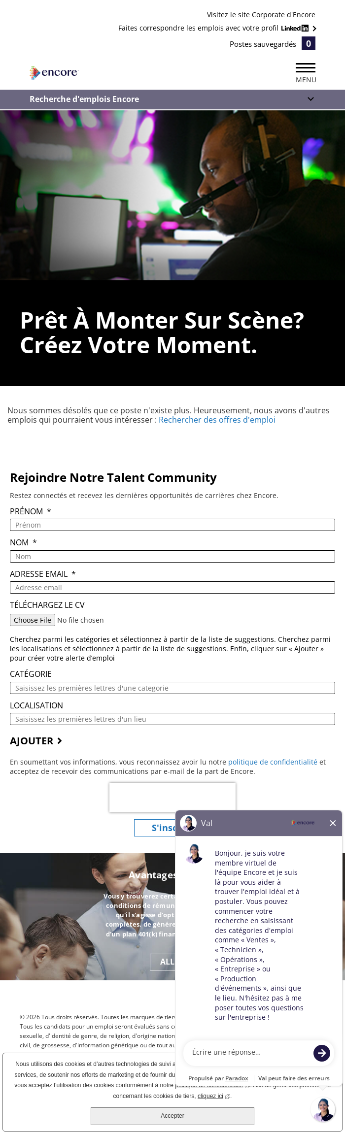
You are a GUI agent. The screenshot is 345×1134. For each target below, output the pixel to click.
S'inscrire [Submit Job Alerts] (172, 828)
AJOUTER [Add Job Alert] (31, 740)
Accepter (172, 1115)
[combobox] (172, 719)
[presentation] (172, 797)
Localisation (36, 705)
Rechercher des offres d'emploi (217, 419)
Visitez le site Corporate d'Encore (261, 14)
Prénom (30, 511)
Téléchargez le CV (47, 605)
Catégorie (31, 674)
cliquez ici (214, 1095)
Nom (23, 542)
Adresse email (43, 574)
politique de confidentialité (273, 762)
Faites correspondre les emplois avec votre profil (214, 28)
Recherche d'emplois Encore (84, 99)
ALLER (172, 961)
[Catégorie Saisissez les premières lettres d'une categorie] (172, 688)
